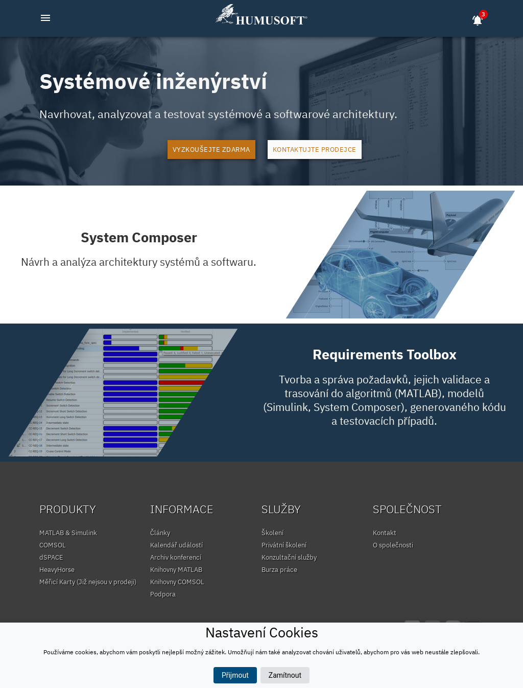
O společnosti (393, 545)
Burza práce (279, 569)
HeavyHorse (57, 569)
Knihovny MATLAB (176, 569)
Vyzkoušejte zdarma (211, 149)
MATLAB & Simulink (68, 533)
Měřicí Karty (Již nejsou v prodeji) (87, 582)
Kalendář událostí (176, 545)
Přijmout (235, 675)
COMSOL (52, 545)
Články (160, 533)
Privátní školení (284, 545)
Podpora (163, 594)
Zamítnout (285, 675)
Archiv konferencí (175, 557)
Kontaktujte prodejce (314, 149)
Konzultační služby (289, 557)
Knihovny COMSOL (177, 582)
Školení (272, 533)
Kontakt (384, 533)
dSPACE (51, 557)
